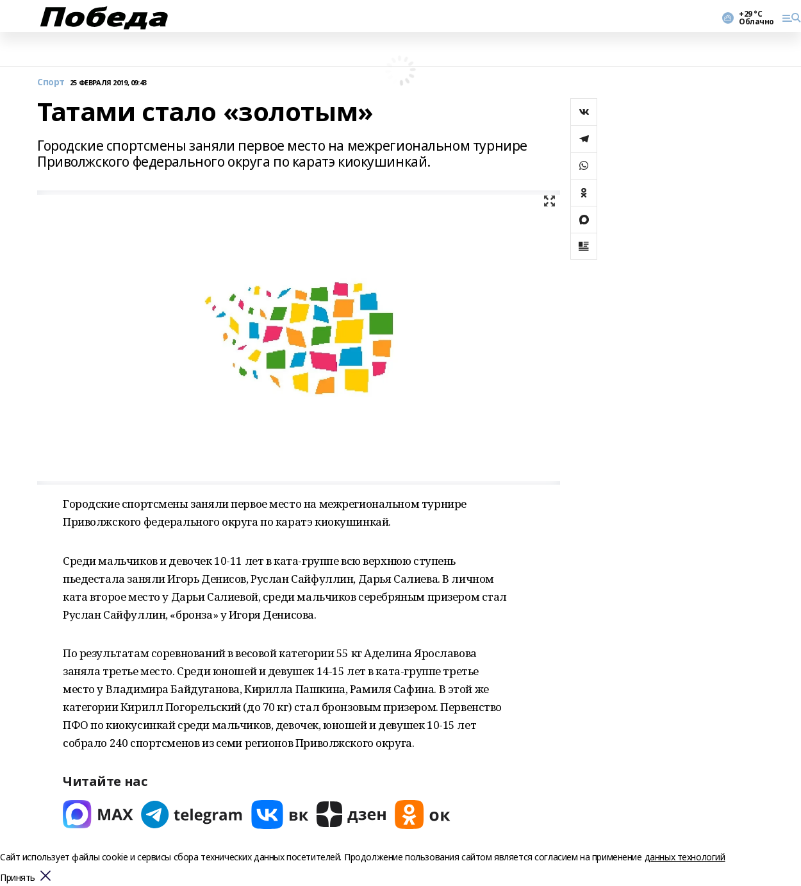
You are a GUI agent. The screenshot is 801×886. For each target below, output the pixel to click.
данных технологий (685, 857)
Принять (17, 878)
